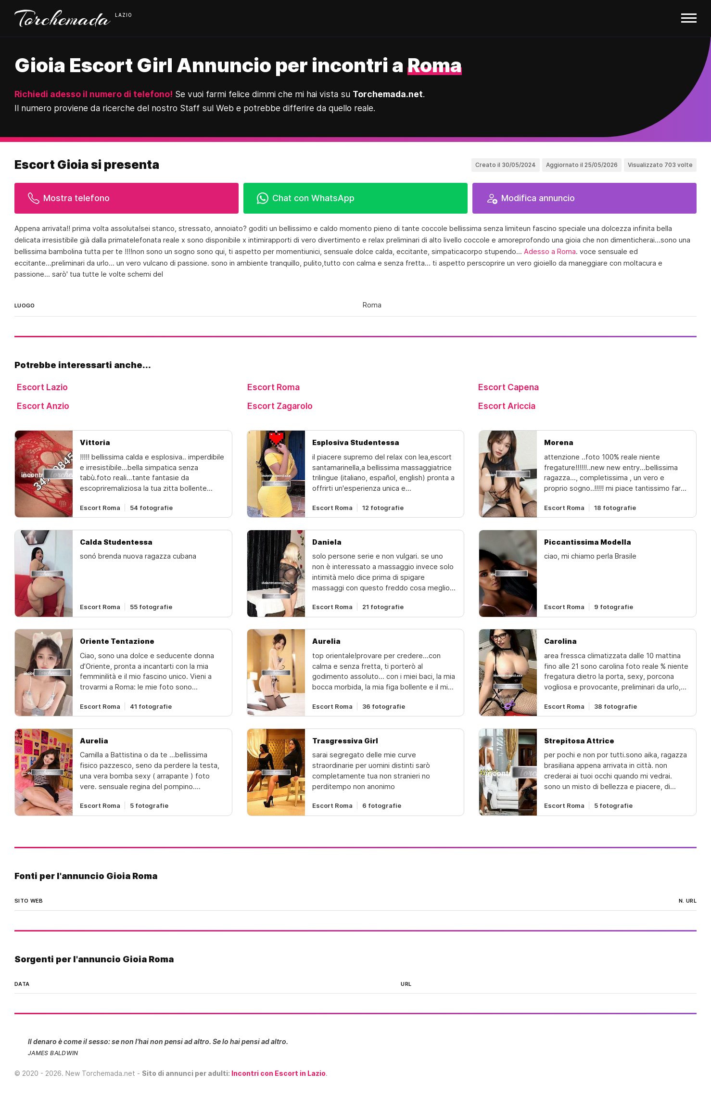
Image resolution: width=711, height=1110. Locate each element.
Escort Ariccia (506, 406)
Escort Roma (273, 387)
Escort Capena (508, 387)
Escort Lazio (42, 387)
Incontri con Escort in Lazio (278, 1073)
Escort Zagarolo (280, 406)
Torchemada (62, 18)
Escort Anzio (43, 406)
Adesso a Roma (550, 251)
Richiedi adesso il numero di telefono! (93, 94)
